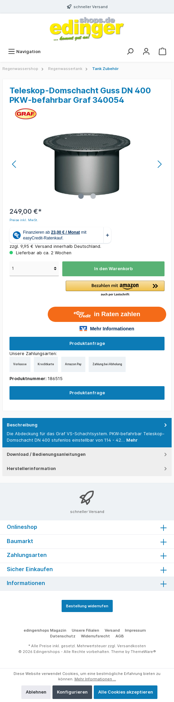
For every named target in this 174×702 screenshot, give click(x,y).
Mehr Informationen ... (95, 679)
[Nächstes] (159, 164)
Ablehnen (36, 692)
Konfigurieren (72, 692)
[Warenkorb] (162, 52)
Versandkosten (131, 646)
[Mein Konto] (146, 52)
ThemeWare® (143, 651)
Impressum (135, 630)
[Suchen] (130, 52)
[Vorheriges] (14, 164)
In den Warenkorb (113, 268)
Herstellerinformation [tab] (87, 468)
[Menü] (24, 52)
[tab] (87, 433)
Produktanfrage (87, 343)
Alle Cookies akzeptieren (125, 692)
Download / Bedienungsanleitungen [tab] (87, 454)
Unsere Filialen (85, 630)
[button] (115, 289)
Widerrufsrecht (95, 636)
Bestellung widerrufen (87, 606)
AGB (119, 636)
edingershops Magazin (45, 630)
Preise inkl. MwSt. (23, 220)
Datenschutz (62, 636)
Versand (112, 630)
